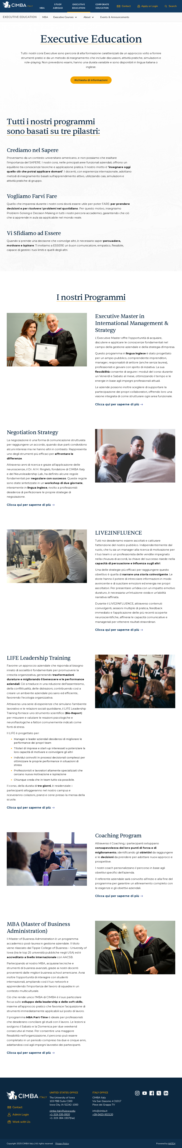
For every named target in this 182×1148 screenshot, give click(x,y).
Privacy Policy (62, 1143)
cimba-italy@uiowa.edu (62, 1111)
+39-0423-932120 (102, 1114)
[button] (67, 17)
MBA (42, 8)
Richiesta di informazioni (91, 80)
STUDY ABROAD (58, 6)
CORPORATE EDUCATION (102, 6)
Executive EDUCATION (20, 17)
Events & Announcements (114, 17)
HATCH (171, 1143)
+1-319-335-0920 (60, 1114)
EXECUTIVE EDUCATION (78, 6)
